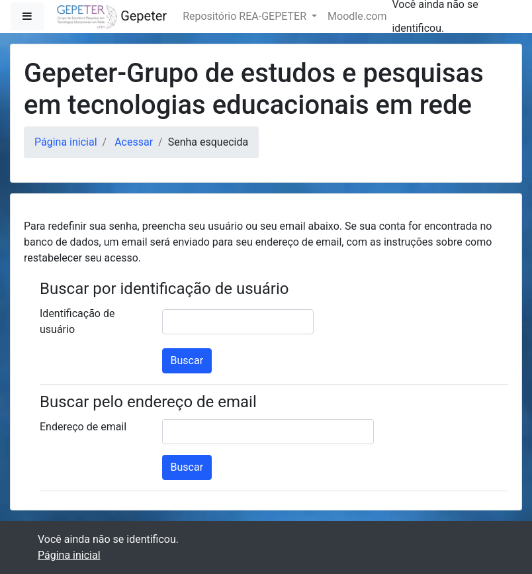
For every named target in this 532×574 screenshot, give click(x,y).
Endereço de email (83, 426)
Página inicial (65, 142)
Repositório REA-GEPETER (246, 16)
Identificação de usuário (77, 321)
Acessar (133, 142)
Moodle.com (357, 16)
